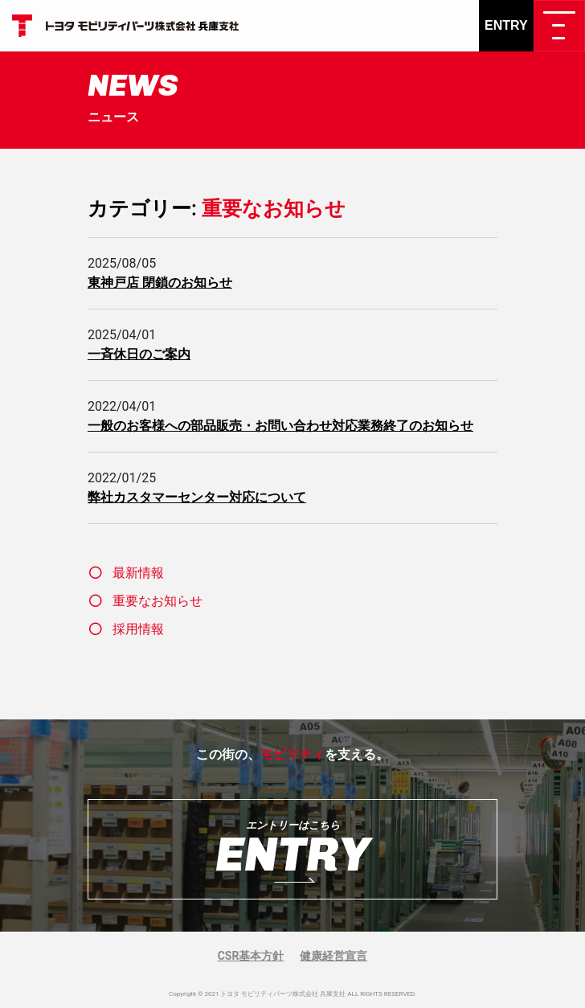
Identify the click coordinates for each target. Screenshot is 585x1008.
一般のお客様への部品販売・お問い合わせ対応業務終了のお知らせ (280, 425)
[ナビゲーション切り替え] (559, 25)
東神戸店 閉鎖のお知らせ (160, 282)
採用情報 (138, 629)
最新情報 (138, 572)
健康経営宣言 (333, 955)
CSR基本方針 (251, 955)
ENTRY (506, 25)
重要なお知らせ (157, 600)
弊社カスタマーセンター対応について (197, 497)
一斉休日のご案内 (139, 354)
